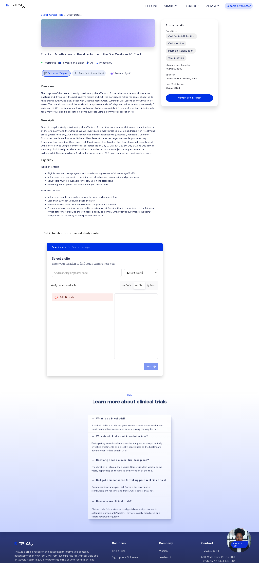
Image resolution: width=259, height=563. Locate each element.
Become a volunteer (239, 5)
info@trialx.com (210, 507)
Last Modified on (175, 84)
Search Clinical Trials (52, 14)
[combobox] (87, 273)
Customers (165, 503)
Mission (163, 491)
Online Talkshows (122, 516)
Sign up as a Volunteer (124, 497)
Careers (163, 516)
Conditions (172, 31)
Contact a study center (189, 98)
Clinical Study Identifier (178, 64)
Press (162, 510)
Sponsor (170, 74)
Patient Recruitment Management (131, 503)
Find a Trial (151, 5)
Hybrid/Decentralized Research (130, 510)
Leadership (165, 497)
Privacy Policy (167, 522)
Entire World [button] (135, 272)
